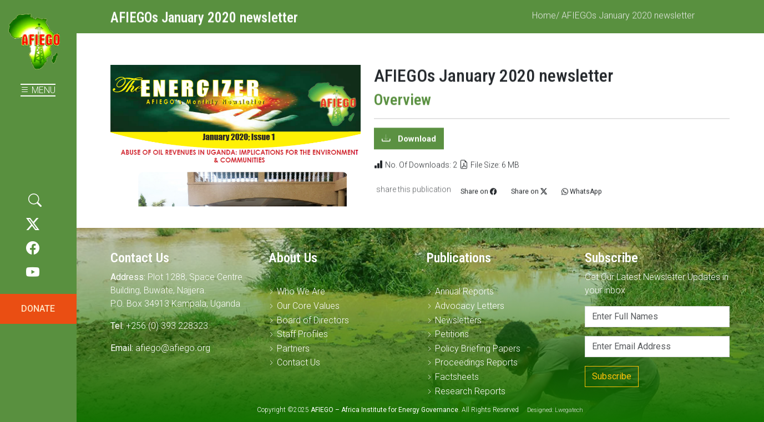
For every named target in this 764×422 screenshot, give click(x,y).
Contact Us (298, 362)
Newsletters (458, 320)
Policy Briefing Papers (477, 348)
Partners (293, 348)
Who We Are (301, 291)
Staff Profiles (302, 334)
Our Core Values (308, 306)
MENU (38, 90)
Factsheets (457, 377)
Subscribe (611, 376)
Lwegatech (569, 410)
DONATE (38, 308)
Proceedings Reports (476, 362)
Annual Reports (464, 291)
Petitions (452, 334)
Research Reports (470, 391)
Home (544, 21)
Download (416, 144)
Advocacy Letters (469, 306)
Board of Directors (313, 320)
